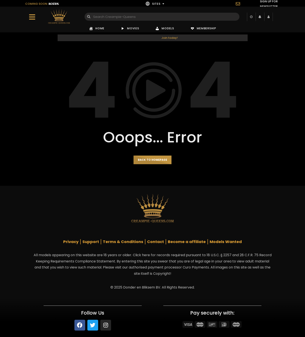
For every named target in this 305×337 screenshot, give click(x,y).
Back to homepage (152, 160)
